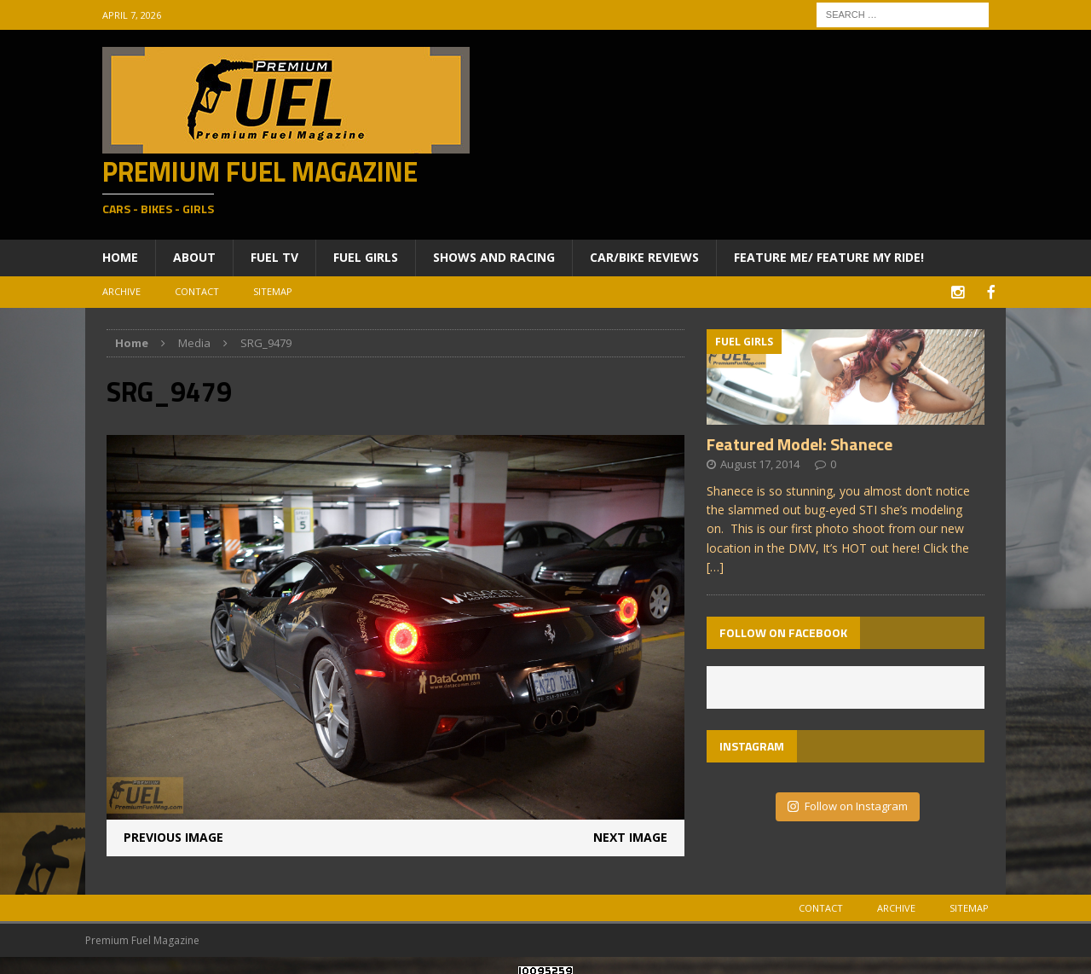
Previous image (173, 835)
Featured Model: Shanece (799, 442)
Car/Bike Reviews (644, 257)
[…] (715, 565)
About (194, 257)
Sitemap (272, 291)
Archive (121, 291)
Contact (197, 291)
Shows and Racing (494, 257)
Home (120, 257)
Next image (630, 835)
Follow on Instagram (848, 804)
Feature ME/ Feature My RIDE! (829, 257)
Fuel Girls (365, 257)
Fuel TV (274, 257)
